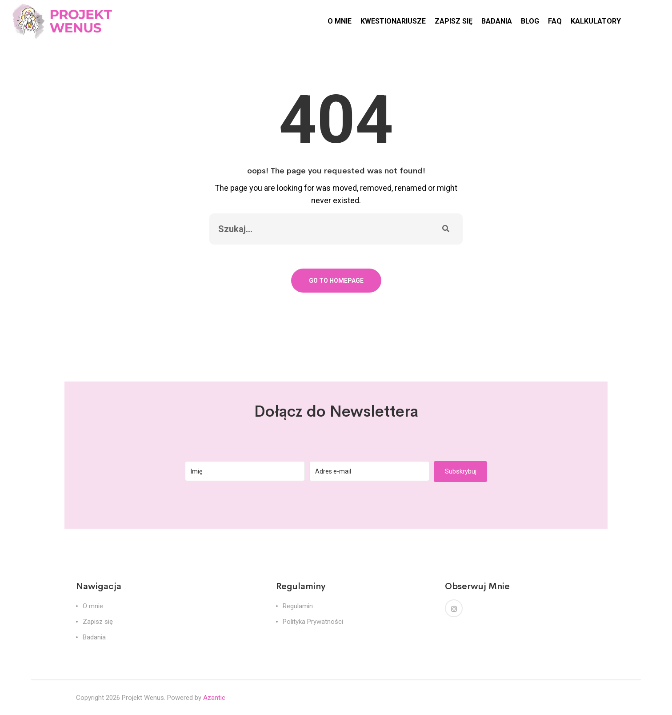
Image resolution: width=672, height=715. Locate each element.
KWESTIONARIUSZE (393, 21)
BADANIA (496, 21)
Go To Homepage (336, 280)
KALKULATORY (596, 21)
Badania (94, 637)
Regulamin (298, 606)
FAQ (555, 21)
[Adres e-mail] (369, 471)
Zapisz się (98, 622)
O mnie (93, 606)
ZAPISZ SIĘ (453, 21)
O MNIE (340, 21)
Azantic (214, 698)
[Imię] (245, 471)
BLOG (530, 21)
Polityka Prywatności (313, 622)
